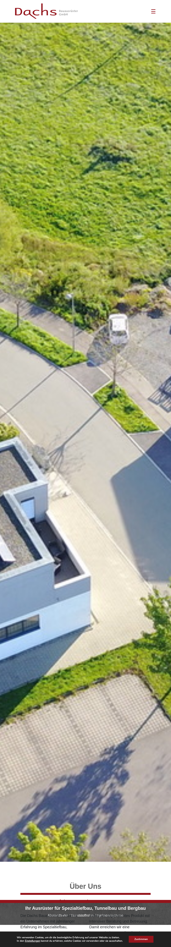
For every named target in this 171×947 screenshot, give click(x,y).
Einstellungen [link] (32, 941)
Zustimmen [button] (141, 939)
